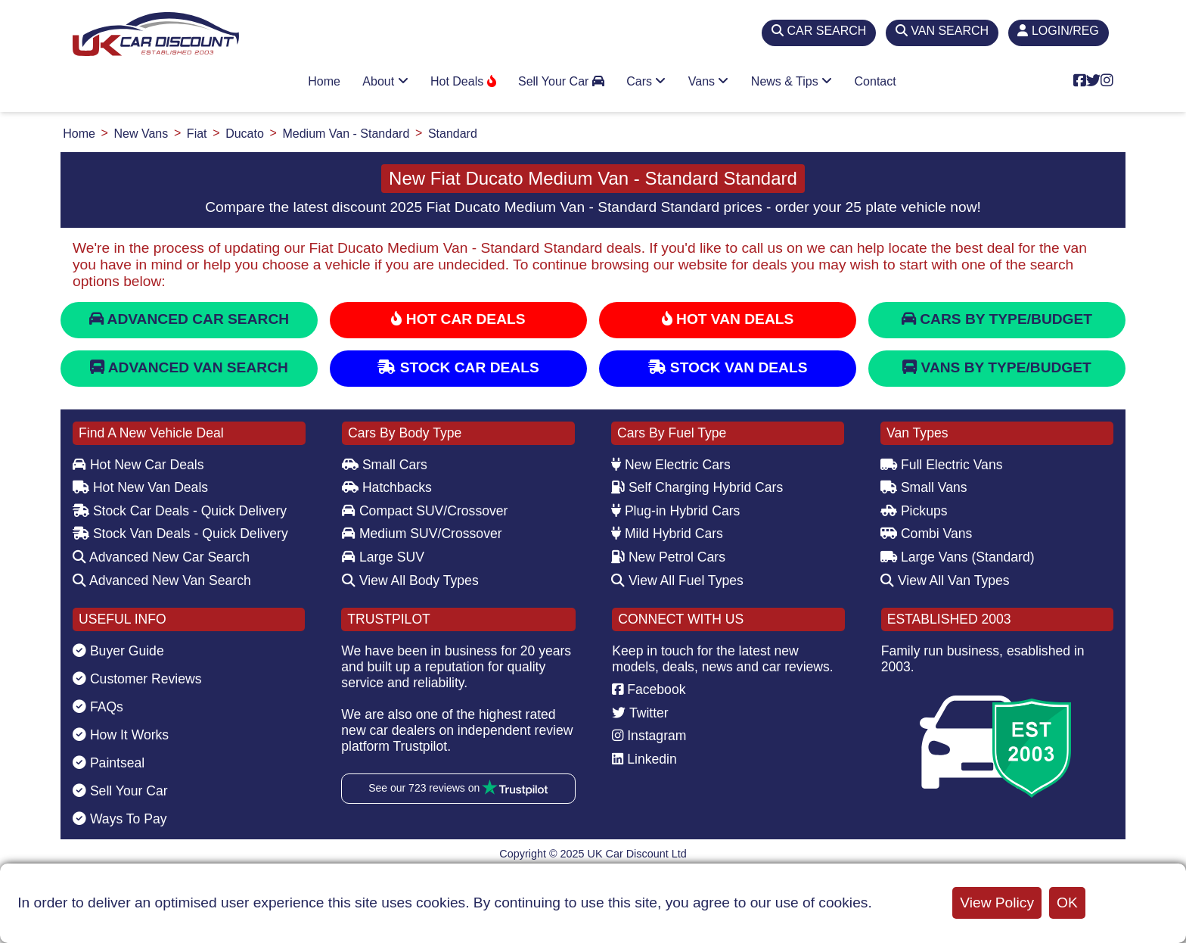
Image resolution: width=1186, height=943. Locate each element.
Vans (708, 81)
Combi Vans (926, 533)
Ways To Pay (120, 818)
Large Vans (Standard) (957, 557)
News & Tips (791, 81)
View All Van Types (945, 580)
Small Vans (923, 487)
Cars (646, 81)
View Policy (997, 902)
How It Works (121, 734)
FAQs (98, 706)
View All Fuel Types (677, 580)
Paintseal (108, 762)
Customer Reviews (137, 678)
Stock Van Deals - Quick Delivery (180, 533)
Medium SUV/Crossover (422, 533)
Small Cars (384, 464)
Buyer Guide (118, 650)
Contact (875, 81)
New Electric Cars (671, 464)
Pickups (914, 510)
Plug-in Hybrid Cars (675, 510)
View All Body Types (410, 580)
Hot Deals (463, 81)
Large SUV (383, 557)
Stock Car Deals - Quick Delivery (180, 510)
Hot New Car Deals (138, 464)
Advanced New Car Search (161, 557)
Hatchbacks (387, 487)
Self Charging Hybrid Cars (697, 487)
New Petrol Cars (668, 557)
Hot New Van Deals (140, 487)
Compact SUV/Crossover (425, 510)
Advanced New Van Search (162, 580)
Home (324, 81)
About (385, 81)
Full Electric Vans (941, 464)
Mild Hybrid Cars (667, 533)
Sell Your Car (561, 81)
